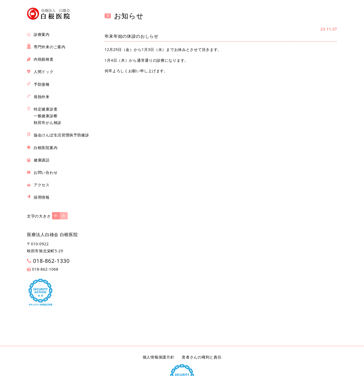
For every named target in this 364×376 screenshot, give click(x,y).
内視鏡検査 (44, 59)
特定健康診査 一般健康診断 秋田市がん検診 (47, 115)
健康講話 (42, 160)
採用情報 (42, 197)
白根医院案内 (45, 147)
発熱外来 (42, 96)
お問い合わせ (45, 172)
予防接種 (42, 84)
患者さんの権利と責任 (201, 357)
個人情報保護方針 (158, 357)
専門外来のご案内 (50, 46)
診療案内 (42, 34)
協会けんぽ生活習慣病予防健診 (61, 134)
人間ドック (44, 71)
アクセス (42, 184)
